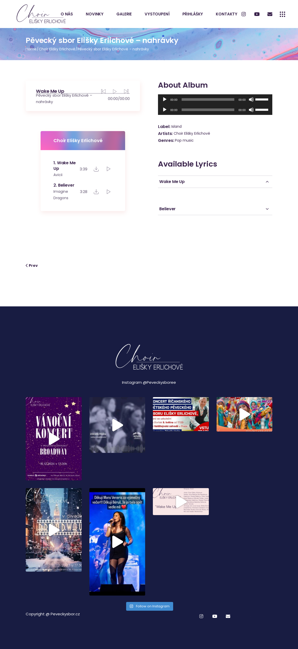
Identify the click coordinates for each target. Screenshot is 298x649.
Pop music (184, 140)
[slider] (208, 99)
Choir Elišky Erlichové (192, 133)
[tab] (215, 182)
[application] (215, 99)
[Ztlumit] (251, 99)
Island (176, 126)
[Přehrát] (164, 99)
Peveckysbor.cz (65, 614)
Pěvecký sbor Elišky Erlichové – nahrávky (64, 98)
